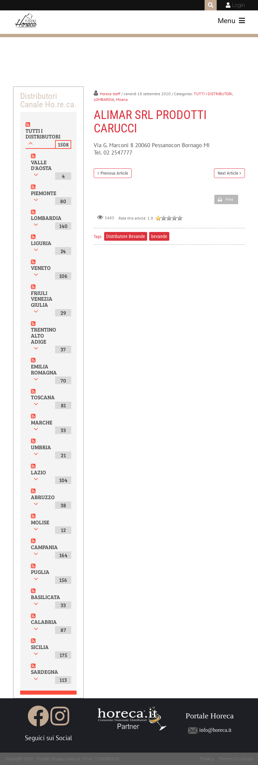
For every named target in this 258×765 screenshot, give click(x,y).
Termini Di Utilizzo (236, 759)
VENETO (41, 267)
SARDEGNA (44, 671)
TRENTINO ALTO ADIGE (43, 335)
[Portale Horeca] (26, 21)
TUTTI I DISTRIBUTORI (43, 133)
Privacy (207, 759)
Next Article (228, 173)
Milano (122, 99)
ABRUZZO (43, 497)
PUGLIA (40, 571)
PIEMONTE (43, 192)
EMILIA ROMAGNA (44, 369)
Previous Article (114, 173)
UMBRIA (41, 447)
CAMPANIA (44, 546)
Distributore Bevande (125, 236)
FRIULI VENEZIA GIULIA (41, 298)
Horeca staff (110, 93)
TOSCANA (43, 397)
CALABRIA (44, 621)
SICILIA (40, 646)
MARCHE (41, 422)
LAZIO (38, 472)
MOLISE (40, 522)
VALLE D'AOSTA (41, 165)
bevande (159, 236)
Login (238, 5)
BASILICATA (45, 596)
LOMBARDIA (46, 217)
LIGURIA (41, 242)
